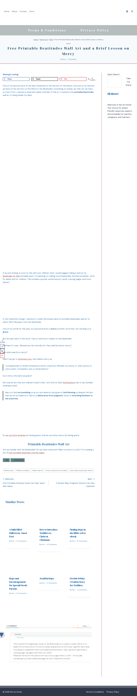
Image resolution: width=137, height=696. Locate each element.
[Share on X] (44, 79)
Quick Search (113, 74)
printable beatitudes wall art (81, 471)
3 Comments (82, 590)
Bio (7, 460)
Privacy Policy (95, 30)
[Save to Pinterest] (73, 79)
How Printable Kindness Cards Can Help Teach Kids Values (25, 482)
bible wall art (37, 471)
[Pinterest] (127, 11)
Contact (23, 11)
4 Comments (52, 544)
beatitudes (8, 471)
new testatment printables (56, 471)
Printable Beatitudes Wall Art (48, 444)
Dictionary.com (25, 359)
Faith (68, 44)
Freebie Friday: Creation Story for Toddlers (77, 582)
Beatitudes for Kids (11, 276)
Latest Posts (18, 460)
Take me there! (128, 81)
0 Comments (21, 541)
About (14, 11)
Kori (64, 59)
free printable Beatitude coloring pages (26, 452)
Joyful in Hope (46, 578)
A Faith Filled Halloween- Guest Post (18, 533)
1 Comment (72, 59)
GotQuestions (69, 382)
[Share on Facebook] (16, 79)
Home (6, 11)
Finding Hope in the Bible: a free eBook (78, 533)
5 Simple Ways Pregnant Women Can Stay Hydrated (73, 482)
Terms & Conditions (47, 30)
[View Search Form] (132, 11)
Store (31, 11)
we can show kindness (16, 435)
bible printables (22, 471)
